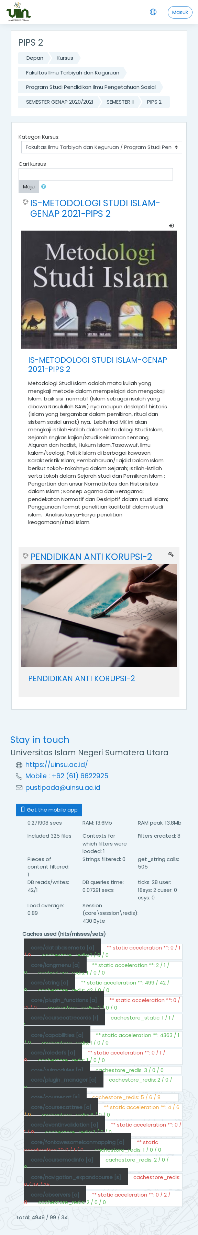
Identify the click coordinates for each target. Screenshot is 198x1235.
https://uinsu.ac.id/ (56, 764)
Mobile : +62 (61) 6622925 (66, 776)
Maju (29, 186)
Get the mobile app (49, 809)
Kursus (65, 57)
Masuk (180, 12)
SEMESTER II (120, 101)
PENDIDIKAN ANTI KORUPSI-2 (91, 556)
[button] (45, 187)
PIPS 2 (154, 101)
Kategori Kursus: (39, 136)
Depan (34, 57)
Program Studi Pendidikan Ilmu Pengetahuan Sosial (91, 87)
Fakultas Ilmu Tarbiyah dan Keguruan (72, 72)
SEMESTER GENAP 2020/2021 (60, 101)
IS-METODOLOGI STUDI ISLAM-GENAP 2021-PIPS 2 (95, 208)
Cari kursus (32, 163)
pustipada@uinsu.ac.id (62, 787)
